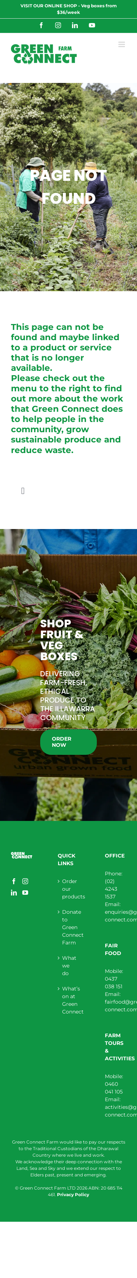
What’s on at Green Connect (68, 1000)
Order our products (68, 889)
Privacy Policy (73, 1194)
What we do (68, 966)
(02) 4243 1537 (111, 889)
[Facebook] (14, 881)
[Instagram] (25, 881)
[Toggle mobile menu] (122, 44)
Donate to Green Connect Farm (68, 927)
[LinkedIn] (14, 892)
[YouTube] (25, 892)
